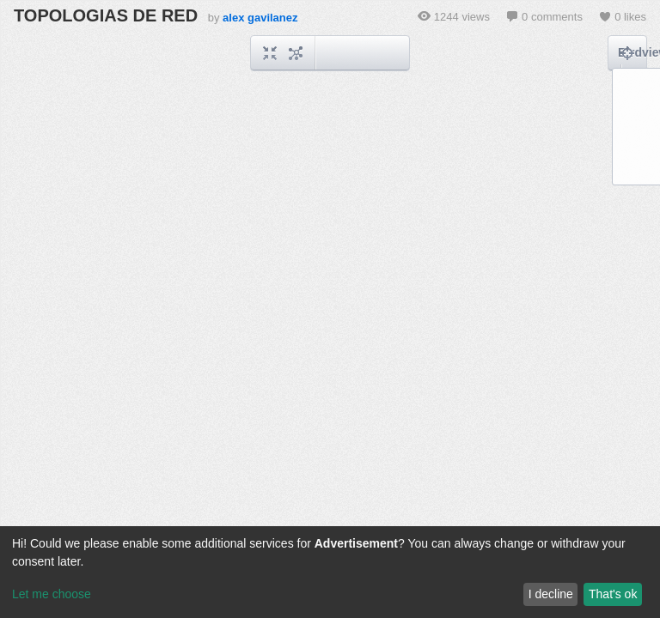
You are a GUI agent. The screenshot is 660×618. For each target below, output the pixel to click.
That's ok (613, 594)
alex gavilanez (260, 17)
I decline (551, 594)
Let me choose (51, 594)
